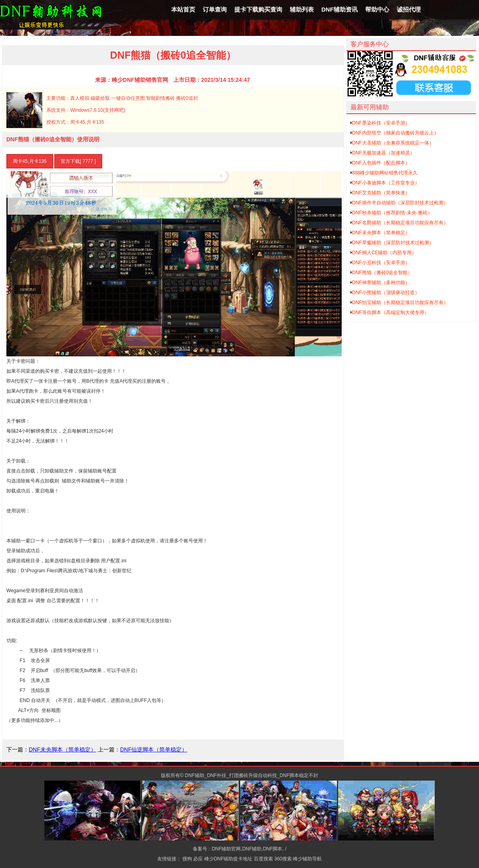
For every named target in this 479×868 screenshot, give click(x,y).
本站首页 (183, 9)
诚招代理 (409, 9)
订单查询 (215, 9)
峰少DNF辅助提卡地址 (228, 859)
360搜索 (283, 859)
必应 (198, 859)
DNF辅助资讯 (339, 9)
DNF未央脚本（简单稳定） (62, 749)
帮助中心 (377, 9)
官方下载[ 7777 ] (78, 161)
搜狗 (187, 859)
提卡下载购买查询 (258, 9)
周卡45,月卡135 (30, 161)
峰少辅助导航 (307, 859)
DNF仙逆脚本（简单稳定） (154, 749)
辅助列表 (302, 9)
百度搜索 (263, 859)
